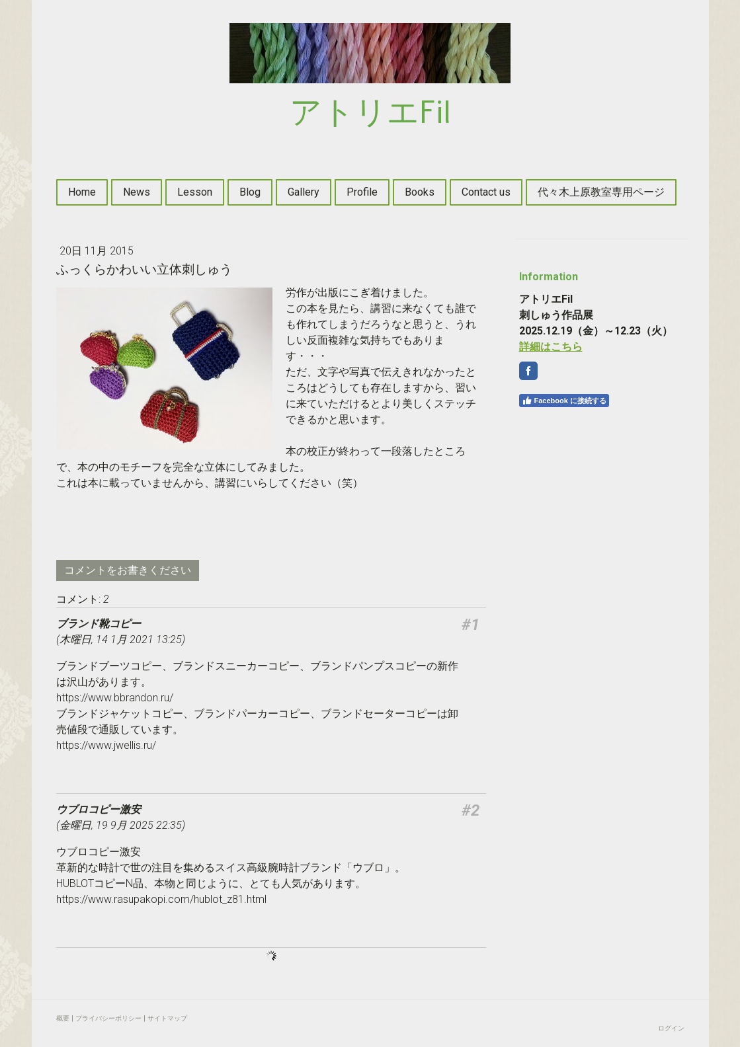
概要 (62, 1018)
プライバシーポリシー (108, 1018)
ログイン (671, 1028)
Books (419, 192)
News (136, 192)
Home (82, 192)
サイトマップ (167, 1018)
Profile (362, 192)
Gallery (303, 192)
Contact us (486, 192)
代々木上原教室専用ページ (601, 192)
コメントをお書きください (127, 570)
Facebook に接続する (564, 400)
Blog (250, 192)
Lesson (194, 192)
